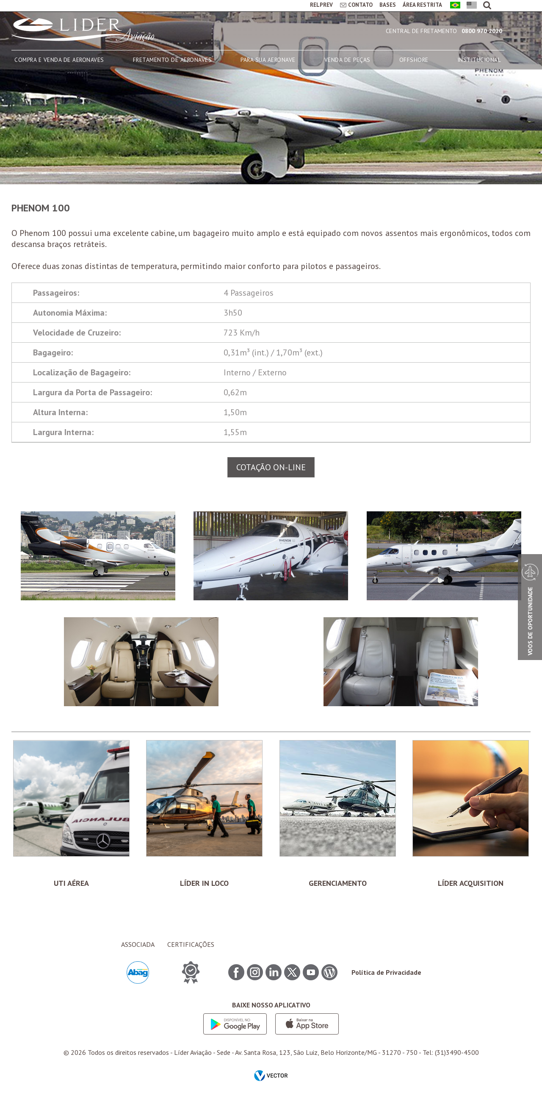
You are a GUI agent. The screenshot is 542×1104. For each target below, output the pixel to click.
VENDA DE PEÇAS (347, 60)
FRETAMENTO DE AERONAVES (172, 60)
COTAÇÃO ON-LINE (271, 467)
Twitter (292, 972)
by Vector (271, 1076)
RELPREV (321, 4)
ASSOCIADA (138, 944)
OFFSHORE (414, 60)
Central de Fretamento (421, 31)
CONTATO (360, 4)
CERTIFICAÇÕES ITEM (191, 972)
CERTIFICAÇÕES (190, 944)
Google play (235, 1024)
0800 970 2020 (482, 31)
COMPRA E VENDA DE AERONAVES (59, 60)
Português (454, 5)
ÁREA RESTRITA (422, 4)
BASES (387, 4)
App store (307, 1024)
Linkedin (273, 972)
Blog (329, 972)
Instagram (255, 972)
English (470, 5)
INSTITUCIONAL (479, 60)
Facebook (236, 972)
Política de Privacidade (386, 972)
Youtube (311, 972)
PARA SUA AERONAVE (268, 60)
